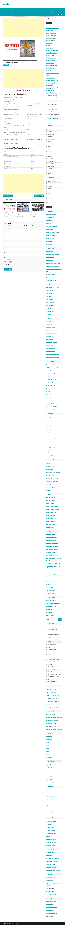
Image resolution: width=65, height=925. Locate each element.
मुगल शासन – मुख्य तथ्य (50, 345)
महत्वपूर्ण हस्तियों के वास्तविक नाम (52, 720)
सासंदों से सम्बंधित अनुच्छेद (50, 524)
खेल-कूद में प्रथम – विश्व (50, 376)
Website (5, 252)
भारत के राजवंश (49, 330)
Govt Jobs (50, 188)
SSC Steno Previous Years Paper (54, 676)
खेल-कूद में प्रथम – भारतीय (50, 374)
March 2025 (50, 158)
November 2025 (51, 139)
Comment (6, 228)
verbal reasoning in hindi (53, 681)
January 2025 (50, 163)
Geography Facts (39, 11)
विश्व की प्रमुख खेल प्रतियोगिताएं (51, 365)
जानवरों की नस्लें (49, 808)
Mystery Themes (14, 923)
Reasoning (50, 196)
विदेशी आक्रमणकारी (49, 339)
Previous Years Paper (52, 661)
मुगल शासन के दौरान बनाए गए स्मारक (52, 354)
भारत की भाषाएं (49, 223)
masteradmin (13, 66)
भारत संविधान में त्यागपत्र (50, 515)
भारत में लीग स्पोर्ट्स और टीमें (51, 379)
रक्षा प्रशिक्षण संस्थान (49, 260)
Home (5, 11)
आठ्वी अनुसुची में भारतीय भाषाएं (51, 226)
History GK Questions (57, 11)
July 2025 (50, 148)
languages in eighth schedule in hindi (39, 195)
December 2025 (51, 136)
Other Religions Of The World (9, 212)
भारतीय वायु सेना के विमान (50, 274)
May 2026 (50, 129)
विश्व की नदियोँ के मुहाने (50, 314)
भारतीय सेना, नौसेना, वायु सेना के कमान (53, 263)
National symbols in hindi (8, 195)
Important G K (47, 11)
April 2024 (50, 173)
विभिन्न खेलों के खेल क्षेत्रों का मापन (52, 409)
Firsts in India (34, 212)
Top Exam (50, 198)
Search (47, 18)
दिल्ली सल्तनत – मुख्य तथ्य (50, 327)
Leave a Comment (22, 66)
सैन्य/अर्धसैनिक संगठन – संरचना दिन (52, 254)
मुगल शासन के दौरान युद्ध (50, 348)
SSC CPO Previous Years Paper (54, 669)
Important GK (50, 193)
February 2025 (51, 161)
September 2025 (51, 144)
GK (48, 183)
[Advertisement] (24, 27)
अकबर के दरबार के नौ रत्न (50, 351)
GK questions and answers (53, 111)
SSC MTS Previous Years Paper (54, 674)
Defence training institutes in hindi (23, 213)
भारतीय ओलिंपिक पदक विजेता (51, 371)
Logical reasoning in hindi (53, 657)
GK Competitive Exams (52, 104)
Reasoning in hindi (20, 11)
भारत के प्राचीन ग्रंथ (49, 321)
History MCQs (11, 11)
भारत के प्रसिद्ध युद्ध (49, 336)
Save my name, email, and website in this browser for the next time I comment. (8, 263)
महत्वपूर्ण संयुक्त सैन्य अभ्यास (51, 280)
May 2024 (50, 171)
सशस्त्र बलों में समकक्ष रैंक (50, 277)
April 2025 (50, 156)
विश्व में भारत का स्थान (50, 217)
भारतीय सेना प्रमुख (49, 251)
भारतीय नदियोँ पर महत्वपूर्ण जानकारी (52, 287)
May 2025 (50, 153)
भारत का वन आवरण (49, 799)
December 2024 (51, 166)
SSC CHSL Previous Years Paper (54, 666)
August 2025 (50, 146)
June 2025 (50, 151)
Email (5, 247)
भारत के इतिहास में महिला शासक (51, 333)
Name (5, 241)
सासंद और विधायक (49, 527)
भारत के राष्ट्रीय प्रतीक (49, 220)
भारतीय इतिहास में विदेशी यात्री (51, 342)
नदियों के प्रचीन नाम (49, 290)
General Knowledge (30, 11)
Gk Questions (5, 64)
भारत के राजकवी (49, 324)
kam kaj (6, 4)
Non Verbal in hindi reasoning (54, 659)
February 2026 (51, 134)
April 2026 (50, 131)
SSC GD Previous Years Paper (54, 671)
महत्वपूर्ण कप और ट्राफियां (50, 403)
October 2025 (50, 141)
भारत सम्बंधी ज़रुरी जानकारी (51, 214)
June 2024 (50, 168)
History (49, 191)
